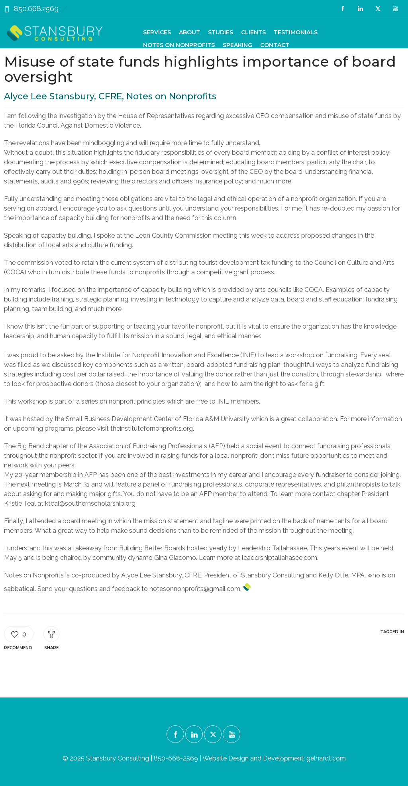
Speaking (237, 45)
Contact (274, 45)
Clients (253, 32)
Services (157, 32)
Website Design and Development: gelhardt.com (274, 758)
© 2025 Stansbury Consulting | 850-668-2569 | (132, 758)
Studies (220, 32)
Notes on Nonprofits (179, 45)
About (189, 32)
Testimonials (296, 32)
